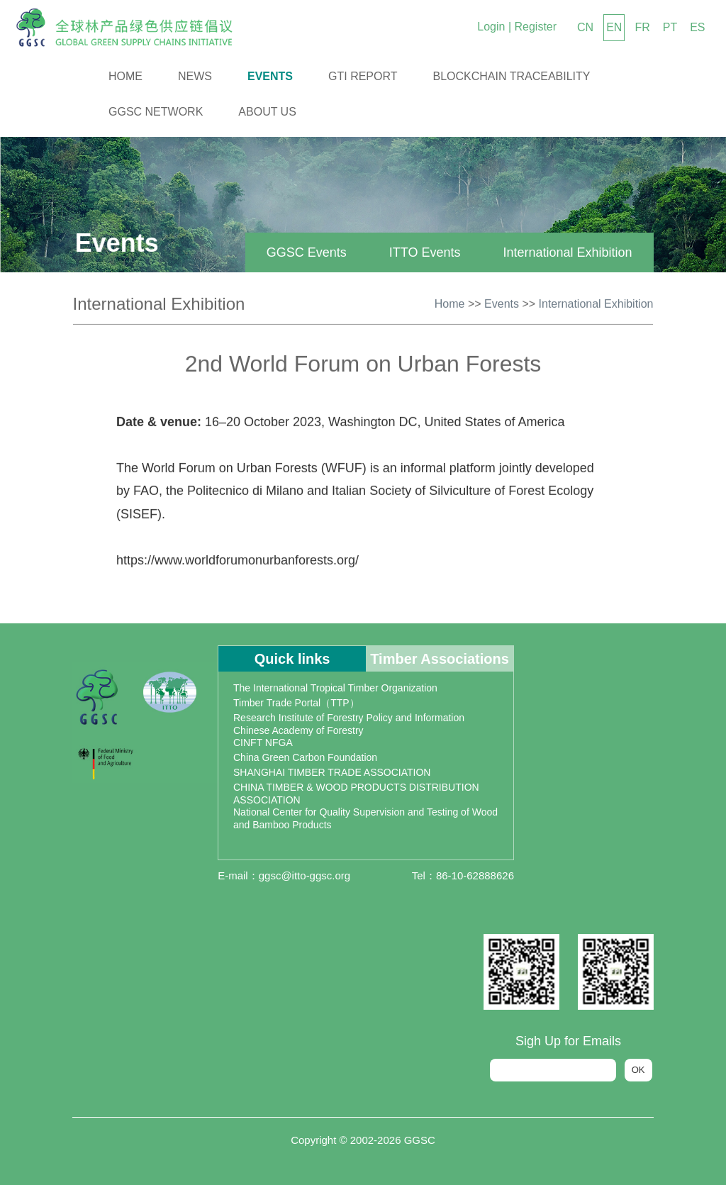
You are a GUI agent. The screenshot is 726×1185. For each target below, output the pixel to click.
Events (270, 76)
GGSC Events (301, 252)
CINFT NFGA (263, 742)
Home (125, 76)
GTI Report (363, 76)
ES (697, 27)
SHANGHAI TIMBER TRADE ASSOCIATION (332, 772)
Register (535, 27)
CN (585, 27)
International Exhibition (562, 252)
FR (642, 27)
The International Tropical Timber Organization (335, 688)
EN (614, 27)
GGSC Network (155, 112)
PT (670, 27)
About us (267, 112)
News (195, 76)
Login (491, 27)
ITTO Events (419, 252)
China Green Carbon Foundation (305, 757)
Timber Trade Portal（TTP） (296, 702)
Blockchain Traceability (512, 76)
